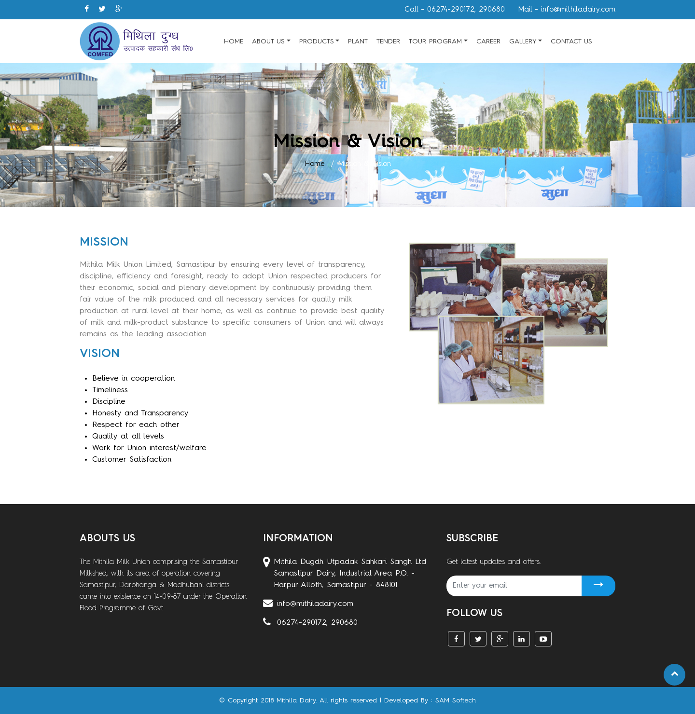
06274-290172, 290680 (310, 623)
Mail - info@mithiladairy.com (566, 10)
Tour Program (435, 41)
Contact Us (571, 41)
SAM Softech (455, 700)
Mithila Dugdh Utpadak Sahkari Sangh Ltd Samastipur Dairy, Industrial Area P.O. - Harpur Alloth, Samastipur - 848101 (344, 573)
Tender (388, 41)
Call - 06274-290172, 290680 (454, 10)
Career (488, 41)
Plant (358, 41)
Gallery (523, 41)
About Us (268, 41)
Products (316, 41)
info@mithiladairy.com (308, 604)
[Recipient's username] (514, 586)
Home (233, 41)
